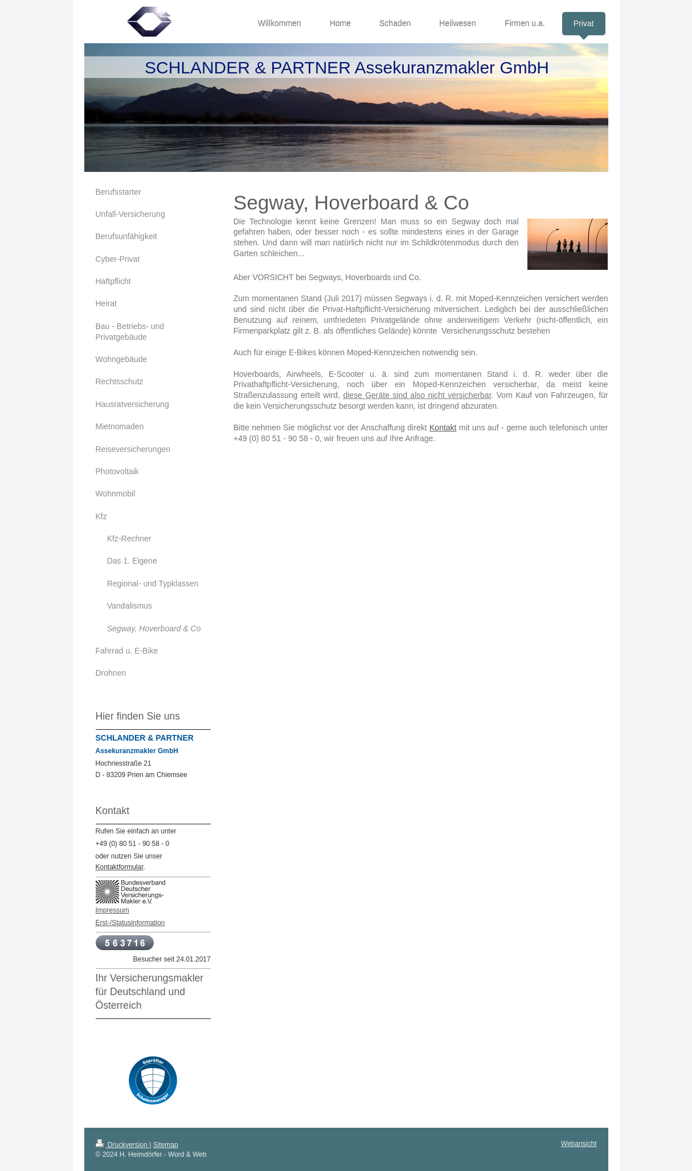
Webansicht (578, 1144)
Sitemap (165, 1145)
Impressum (112, 910)
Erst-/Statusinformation (130, 923)
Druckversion (123, 1145)
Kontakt (442, 427)
